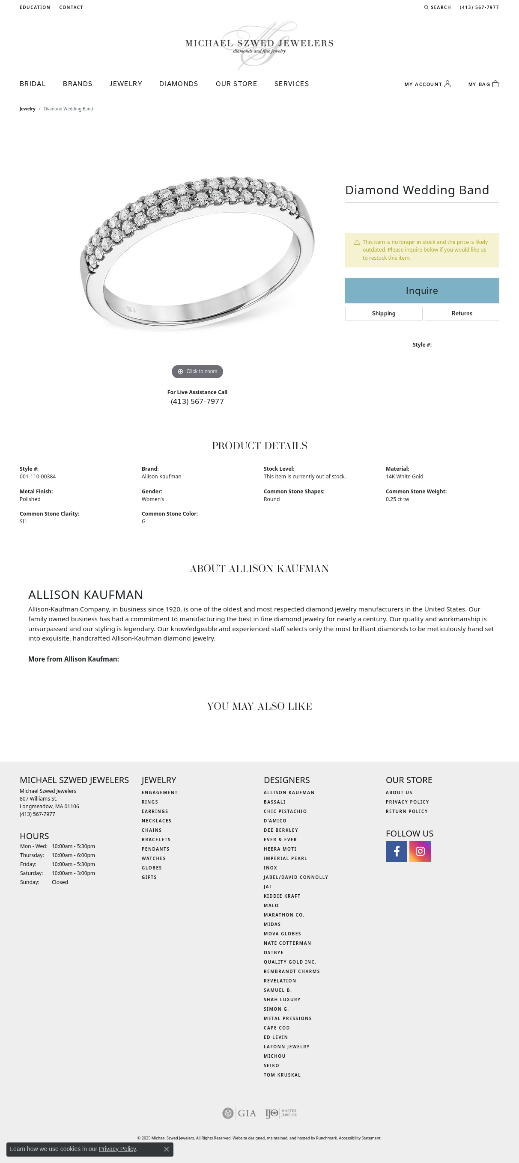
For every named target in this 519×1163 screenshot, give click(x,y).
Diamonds (179, 83)
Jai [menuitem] (267, 887)
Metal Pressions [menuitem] (288, 1018)
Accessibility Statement (360, 1138)
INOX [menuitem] (270, 868)
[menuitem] (239, 1113)
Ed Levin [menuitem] (276, 1037)
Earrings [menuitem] (155, 811)
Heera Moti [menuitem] (280, 849)
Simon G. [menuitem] (276, 1009)
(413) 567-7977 (197, 401)
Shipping (384, 313)
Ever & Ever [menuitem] (280, 840)
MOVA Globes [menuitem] (282, 934)
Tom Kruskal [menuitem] (282, 1075)
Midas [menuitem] (272, 924)
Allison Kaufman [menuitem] (289, 792)
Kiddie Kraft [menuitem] (282, 896)
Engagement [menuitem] (160, 792)
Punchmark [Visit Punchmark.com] (326, 1138)
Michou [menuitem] (275, 1056)
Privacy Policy (117, 1148)
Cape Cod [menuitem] (277, 1028)
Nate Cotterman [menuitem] (288, 943)
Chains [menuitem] (152, 830)
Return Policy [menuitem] (407, 811)
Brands (77, 83)
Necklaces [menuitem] (157, 821)
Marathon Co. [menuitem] (284, 915)
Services (291, 83)
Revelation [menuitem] (280, 981)
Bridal (33, 83)
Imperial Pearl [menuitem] (285, 858)
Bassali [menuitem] (275, 802)
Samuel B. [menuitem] (278, 990)
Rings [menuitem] (150, 802)
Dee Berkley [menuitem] (281, 830)
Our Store (236, 83)
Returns (462, 313)
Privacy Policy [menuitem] (408, 802)
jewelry (28, 109)
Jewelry (126, 83)
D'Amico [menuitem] (275, 821)
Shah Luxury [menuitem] (282, 1000)
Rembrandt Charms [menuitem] (292, 971)
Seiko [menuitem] (272, 1065)
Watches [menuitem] (154, 858)
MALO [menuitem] (271, 905)
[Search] (437, 7)
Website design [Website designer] (246, 1138)
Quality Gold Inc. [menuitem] (290, 962)
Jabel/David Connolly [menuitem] (296, 877)
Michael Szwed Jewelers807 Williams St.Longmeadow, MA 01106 (49, 802)
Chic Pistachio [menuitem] (285, 811)
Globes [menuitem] (152, 868)
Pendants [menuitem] (156, 849)
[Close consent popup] (166, 1149)
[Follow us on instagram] (420, 851)
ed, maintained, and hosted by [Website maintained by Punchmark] (288, 1138)
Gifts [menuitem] (149, 877)
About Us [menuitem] (399, 792)
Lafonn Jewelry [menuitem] (287, 1047)
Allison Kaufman (162, 476)
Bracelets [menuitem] (156, 840)
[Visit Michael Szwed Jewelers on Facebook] (396, 851)
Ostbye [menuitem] (274, 952)
